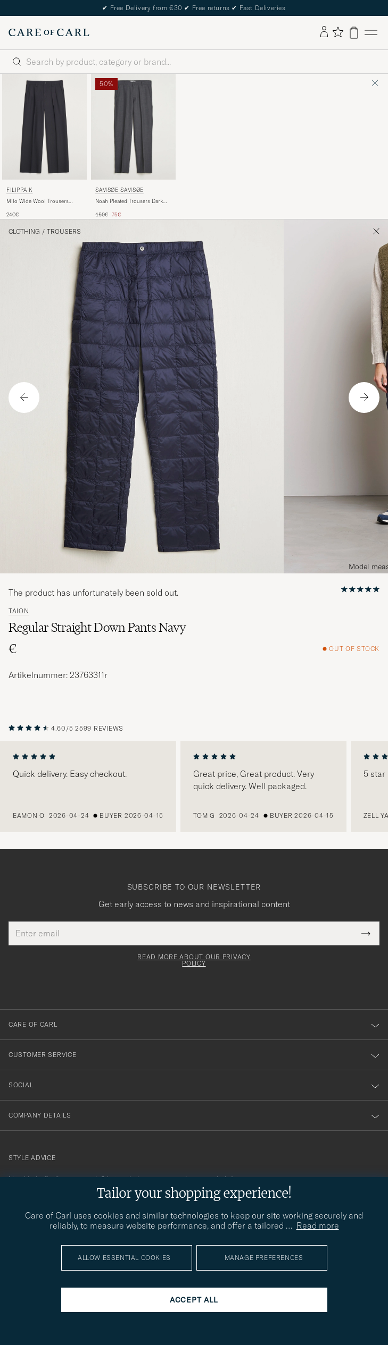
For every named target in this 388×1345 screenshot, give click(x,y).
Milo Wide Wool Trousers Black (37, 201)
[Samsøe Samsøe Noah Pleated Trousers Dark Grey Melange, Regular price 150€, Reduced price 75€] (133, 146)
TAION (19, 611)
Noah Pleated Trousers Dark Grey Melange (129, 201)
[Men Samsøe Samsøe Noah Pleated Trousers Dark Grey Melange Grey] (133, 127)
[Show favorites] (337, 33)
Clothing (24, 231)
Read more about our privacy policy (193, 960)
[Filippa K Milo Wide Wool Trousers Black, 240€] (44, 146)
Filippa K (19, 190)
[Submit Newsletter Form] (366, 933)
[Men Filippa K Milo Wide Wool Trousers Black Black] (44, 127)
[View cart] (353, 32)
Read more (317, 1225)
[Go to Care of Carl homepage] (49, 32)
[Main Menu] (371, 32)
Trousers (64, 231)
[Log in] (324, 32)
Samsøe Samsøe (119, 190)
